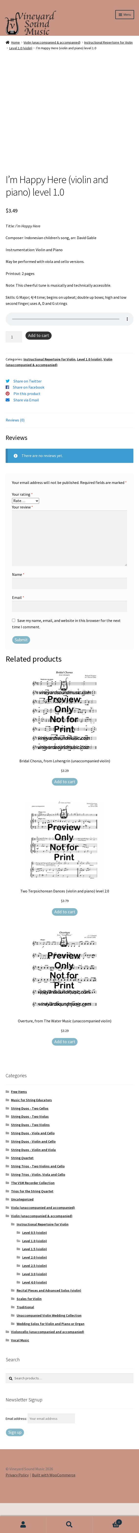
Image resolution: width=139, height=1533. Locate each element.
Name (18, 604)
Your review (22, 536)
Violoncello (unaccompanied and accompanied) (47, 1362)
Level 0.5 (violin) (34, 1262)
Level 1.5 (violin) (34, 1279)
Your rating (22, 524)
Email (18, 627)
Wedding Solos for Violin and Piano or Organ (50, 1353)
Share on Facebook (28, 417)
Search (69, 1524)
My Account (23, 1524)
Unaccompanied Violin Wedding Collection (49, 1345)
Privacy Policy (17, 1504)
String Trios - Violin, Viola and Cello (38, 1204)
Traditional (25, 1337)
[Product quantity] (14, 367)
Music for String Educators (31, 1130)
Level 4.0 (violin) (34, 1312)
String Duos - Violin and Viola (33, 1179)
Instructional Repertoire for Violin (108, 42)
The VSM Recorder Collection (33, 1213)
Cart (107, 1521)
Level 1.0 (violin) (20, 48)
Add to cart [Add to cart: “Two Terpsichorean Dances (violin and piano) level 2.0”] (64, 941)
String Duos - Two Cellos (29, 1138)
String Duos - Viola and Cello (33, 1163)
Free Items (19, 1121)
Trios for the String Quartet (32, 1221)
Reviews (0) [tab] (15, 449)
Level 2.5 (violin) (34, 1295)
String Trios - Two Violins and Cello (38, 1196)
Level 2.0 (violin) (34, 1287)
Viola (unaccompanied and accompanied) (43, 1237)
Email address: (17, 1448)
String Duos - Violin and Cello (33, 1171)
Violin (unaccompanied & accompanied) (52, 42)
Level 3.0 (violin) (34, 1304)
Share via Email (26, 429)
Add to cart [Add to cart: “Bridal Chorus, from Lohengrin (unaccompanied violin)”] (64, 811)
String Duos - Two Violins (30, 1154)
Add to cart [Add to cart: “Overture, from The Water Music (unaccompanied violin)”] (64, 1071)
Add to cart (38, 365)
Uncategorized (22, 1229)
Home (15, 42)
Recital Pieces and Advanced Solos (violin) (49, 1320)
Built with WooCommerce (53, 1504)
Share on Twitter (27, 410)
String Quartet (22, 1188)
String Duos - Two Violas (30, 1146)
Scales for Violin (29, 1328)
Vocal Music (20, 1370)
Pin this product (26, 423)
